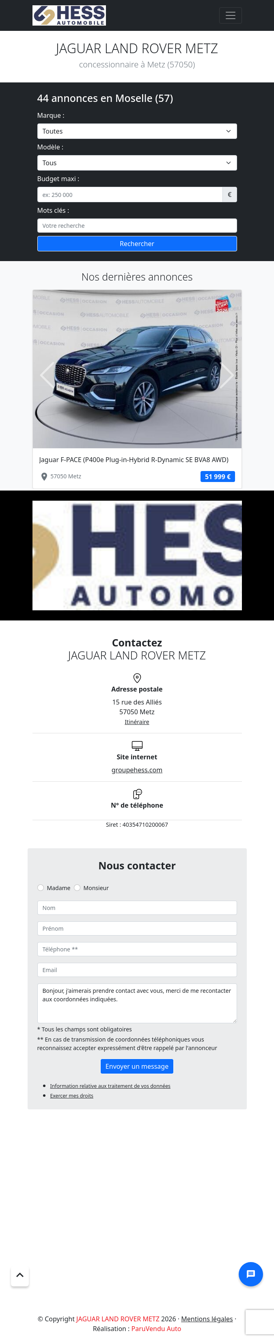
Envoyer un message (137, 1066)
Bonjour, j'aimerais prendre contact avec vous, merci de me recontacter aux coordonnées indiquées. (137, 1003)
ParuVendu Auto (156, 1328)
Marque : (51, 115)
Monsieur (96, 888)
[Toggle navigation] (230, 15)
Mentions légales (207, 1318)
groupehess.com (137, 769)
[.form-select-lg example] (137, 131)
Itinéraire (137, 722)
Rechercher (137, 243)
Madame (59, 888)
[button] (47, 375)
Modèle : (50, 147)
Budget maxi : (58, 178)
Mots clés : (53, 210)
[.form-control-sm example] (130, 194)
